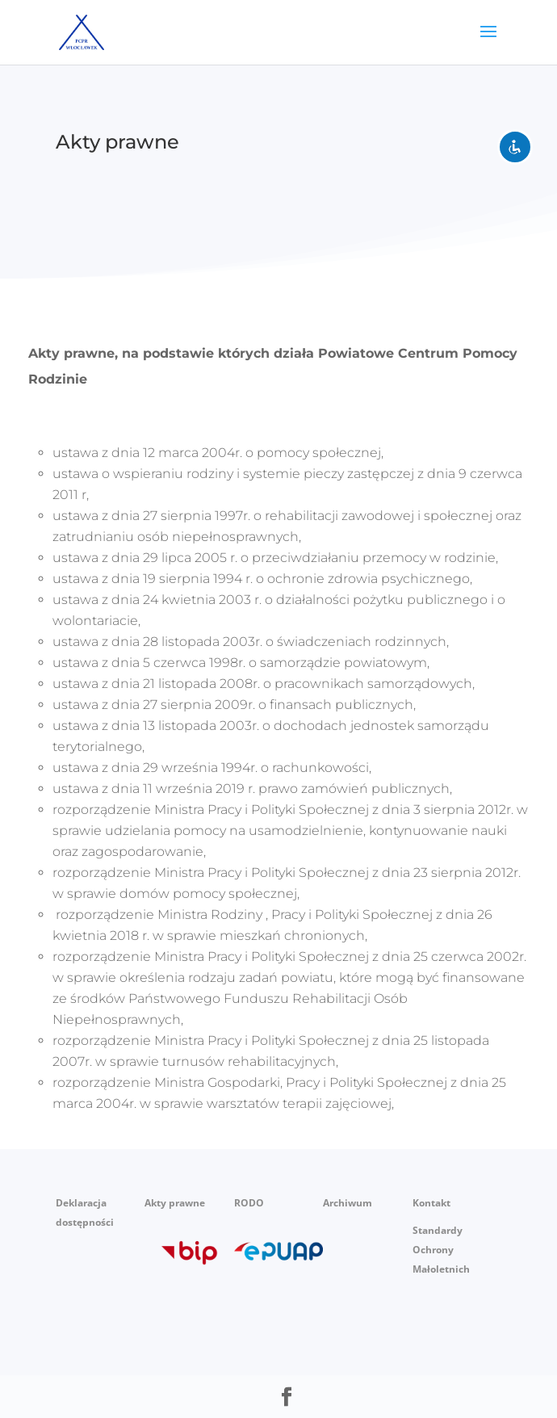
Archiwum (347, 1203)
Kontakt (431, 1203)
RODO (249, 1203)
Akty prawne (174, 1203)
